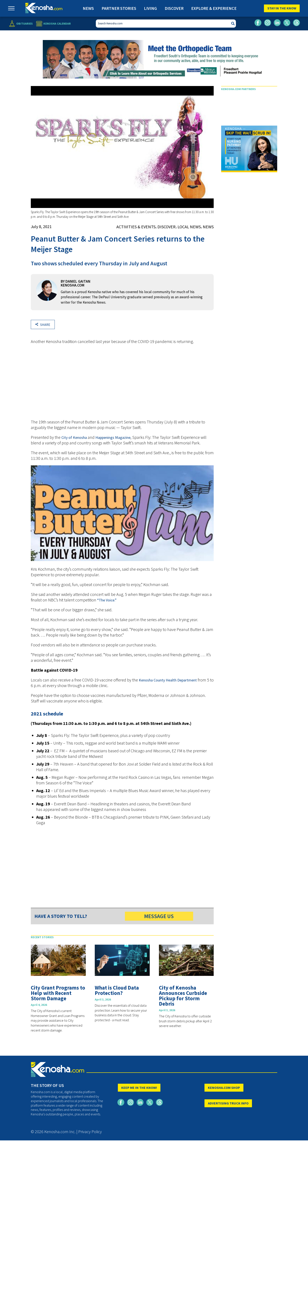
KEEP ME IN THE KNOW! (139, 1087)
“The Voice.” (107, 600)
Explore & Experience (214, 8)
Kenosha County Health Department (168, 680)
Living (150, 8)
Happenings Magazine (112, 437)
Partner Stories (119, 8)
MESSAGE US (159, 916)
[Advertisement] (122, 384)
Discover (174, 8)
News (88, 8)
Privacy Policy (90, 1131)
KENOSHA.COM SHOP (224, 1087)
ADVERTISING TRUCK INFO (228, 1103)
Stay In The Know (281, 8)
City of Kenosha (74, 437)
